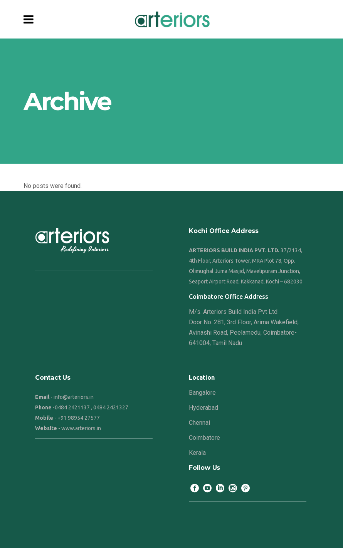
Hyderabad (203, 407)
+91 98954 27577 (78, 418)
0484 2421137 (72, 407)
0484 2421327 (110, 407)
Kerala (197, 452)
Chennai (199, 422)
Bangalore (202, 392)
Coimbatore (204, 437)
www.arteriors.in (81, 428)
